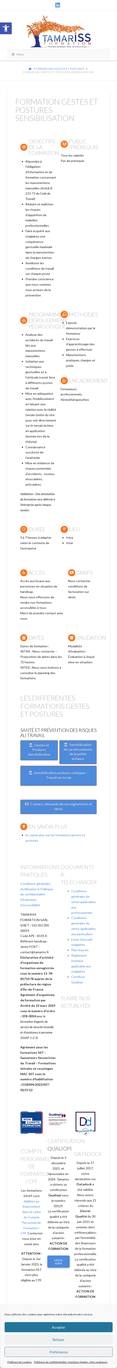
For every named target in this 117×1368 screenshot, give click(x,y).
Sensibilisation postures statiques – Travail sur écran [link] (58, 775)
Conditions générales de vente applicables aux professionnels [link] (83, 901)
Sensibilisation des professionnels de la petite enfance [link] (78, 751)
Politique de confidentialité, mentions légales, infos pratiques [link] (71, 1362)
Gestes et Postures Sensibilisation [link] (39, 750)
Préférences (58, 1352)
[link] (6, 28)
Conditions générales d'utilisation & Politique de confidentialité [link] (36, 889)
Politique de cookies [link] (19, 1362)
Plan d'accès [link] (80, 950)
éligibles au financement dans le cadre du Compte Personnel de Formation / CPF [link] (31, 1217)
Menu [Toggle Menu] (17, 54)
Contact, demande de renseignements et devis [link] (58, 806)
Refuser (58, 1340)
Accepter (58, 1327)
